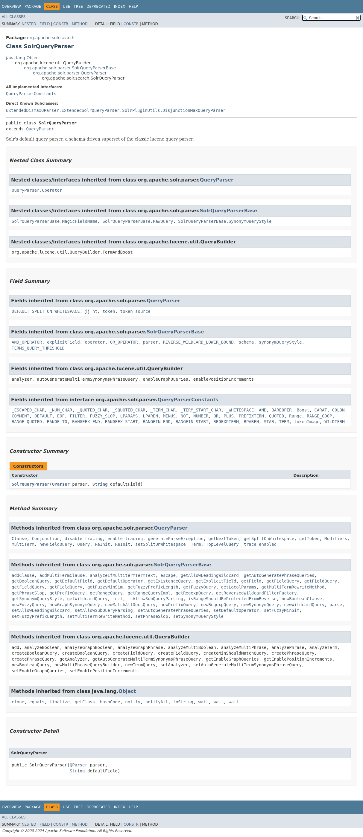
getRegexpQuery (193, 593)
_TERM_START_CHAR (201, 410)
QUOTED (276, 416)
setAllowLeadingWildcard (41, 610)
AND (262, 410)
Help (133, 6)
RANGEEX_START (121, 421)
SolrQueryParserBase (228, 211)
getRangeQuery (106, 593)
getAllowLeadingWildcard (210, 575)
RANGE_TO (57, 421)
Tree (78, 6)
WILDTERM (334, 421)
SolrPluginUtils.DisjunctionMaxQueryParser (174, 110)
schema (246, 342)
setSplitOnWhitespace (160, 544)
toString (183, 701)
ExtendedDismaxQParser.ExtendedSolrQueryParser (62, 110)
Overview (11, 6)
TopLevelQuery (222, 544)
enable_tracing (125, 538)
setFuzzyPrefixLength (37, 616)
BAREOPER (281, 410)
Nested (29, 24)
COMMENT (20, 416)
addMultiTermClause (62, 575)
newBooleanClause (302, 598)
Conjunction (46, 538)
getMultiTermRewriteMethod (293, 587)
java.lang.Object (23, 57)
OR (215, 416)
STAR (269, 421)
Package (33, 6)
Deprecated (98, 6)
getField (251, 581)
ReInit (102, 544)
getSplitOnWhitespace (269, 538)
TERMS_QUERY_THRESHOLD (38, 348)
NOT (184, 416)
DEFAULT (43, 416)
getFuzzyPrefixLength (153, 587)
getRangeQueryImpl (149, 593)
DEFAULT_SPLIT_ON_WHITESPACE (46, 311)
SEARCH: (293, 18)
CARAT (321, 410)
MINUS (169, 416)
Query (83, 544)
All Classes (13, 17)
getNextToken (223, 538)
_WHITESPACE (240, 410)
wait (203, 701)
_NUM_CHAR (60, 410)
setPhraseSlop (151, 616)
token (108, 311)
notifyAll (156, 701)
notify (132, 701)
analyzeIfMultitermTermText (122, 575)
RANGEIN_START (192, 421)
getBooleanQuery (30, 581)
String (100, 484)
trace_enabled (260, 544)
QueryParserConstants (31, 93)
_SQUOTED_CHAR (129, 410)
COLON (338, 410)
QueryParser (40, 128)
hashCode (110, 701)
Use (66, 6)
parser (150, 342)
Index (119, 6)
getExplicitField (216, 581)
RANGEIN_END (157, 421)
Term (196, 544)
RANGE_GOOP (319, 416)
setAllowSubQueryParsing (104, 610)
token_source (135, 311)
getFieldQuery (282, 581)
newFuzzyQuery (28, 604)
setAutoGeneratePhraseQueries (173, 610)
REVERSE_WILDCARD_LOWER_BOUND (198, 342)
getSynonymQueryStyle (37, 598)
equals (37, 701)
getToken (309, 538)
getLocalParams (238, 587)
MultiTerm (23, 544)
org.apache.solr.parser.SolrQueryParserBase (70, 67)
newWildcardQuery (304, 604)
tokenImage (306, 421)
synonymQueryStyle (280, 342)
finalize (59, 701)
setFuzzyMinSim (281, 610)
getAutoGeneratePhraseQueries (279, 575)
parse (335, 604)
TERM (284, 421)
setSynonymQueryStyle (198, 616)
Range (295, 416)
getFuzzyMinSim (105, 587)
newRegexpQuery (218, 604)
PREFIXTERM (251, 416)
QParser (61, 484)
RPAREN (251, 421)
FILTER (77, 416)
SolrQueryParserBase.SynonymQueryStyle (224, 221)
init (118, 598)
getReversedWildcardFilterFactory (256, 593)
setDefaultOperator (236, 610)
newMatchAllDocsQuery (130, 604)
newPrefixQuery (178, 604)
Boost (303, 410)
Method (80, 24)
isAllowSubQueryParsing (155, 598)
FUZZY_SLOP (102, 416)
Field (45, 24)
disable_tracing (83, 538)
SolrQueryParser (30, 484)
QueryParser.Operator (37, 190)
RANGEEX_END (86, 421)
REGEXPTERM (226, 421)
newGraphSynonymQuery (74, 604)
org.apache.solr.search (50, 37)
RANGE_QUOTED (27, 421)
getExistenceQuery (169, 581)
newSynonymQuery (260, 604)
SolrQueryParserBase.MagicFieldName (55, 221)
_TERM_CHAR (163, 410)
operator (95, 342)
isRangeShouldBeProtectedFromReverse (232, 598)
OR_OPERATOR (124, 342)
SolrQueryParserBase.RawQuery (137, 221)
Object (127, 691)
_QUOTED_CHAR (92, 410)
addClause (23, 575)
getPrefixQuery (67, 593)
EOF (61, 416)
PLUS (229, 416)
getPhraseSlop (28, 593)
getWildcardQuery (87, 598)
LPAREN (150, 416)
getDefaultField (73, 581)
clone (18, 701)
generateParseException (175, 538)
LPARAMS (129, 416)
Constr (60, 24)
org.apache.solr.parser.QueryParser (70, 73)
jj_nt (91, 311)
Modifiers (335, 538)
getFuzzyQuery (199, 587)
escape (168, 575)
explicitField (63, 342)
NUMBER (201, 416)
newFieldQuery (56, 544)
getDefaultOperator (120, 581)
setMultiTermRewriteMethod (98, 616)
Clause (19, 538)
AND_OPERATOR (27, 342)
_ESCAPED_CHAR (28, 410)
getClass (85, 701)
